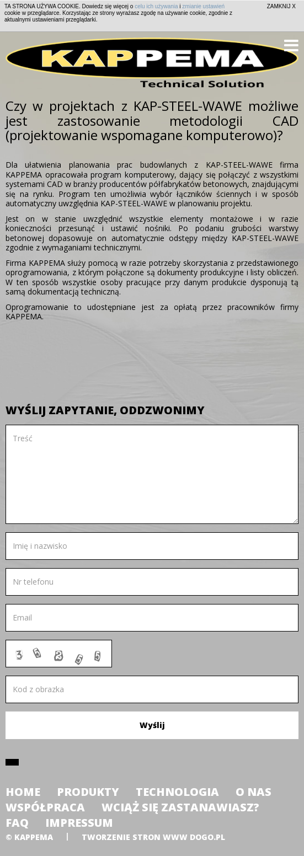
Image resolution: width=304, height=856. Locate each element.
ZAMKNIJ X (281, 6)
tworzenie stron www (135, 837)
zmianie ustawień (203, 6)
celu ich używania (156, 6)
